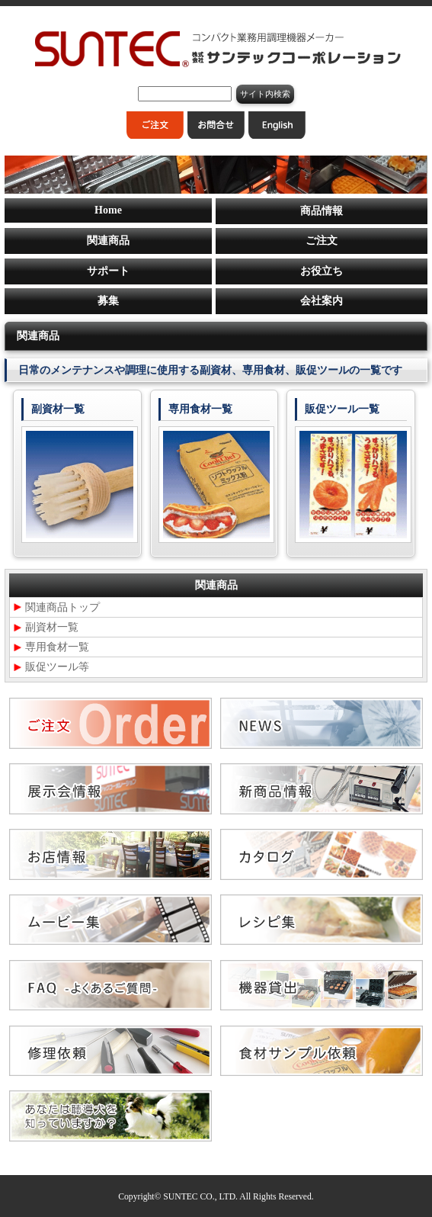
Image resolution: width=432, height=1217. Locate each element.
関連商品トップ (62, 607)
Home (108, 210)
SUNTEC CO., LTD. (200, 1197)
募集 (108, 301)
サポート (108, 271)
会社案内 (321, 301)
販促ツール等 (57, 667)
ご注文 (322, 240)
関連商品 (108, 240)
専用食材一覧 (57, 647)
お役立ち (321, 271)
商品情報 (321, 211)
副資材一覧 (51, 627)
